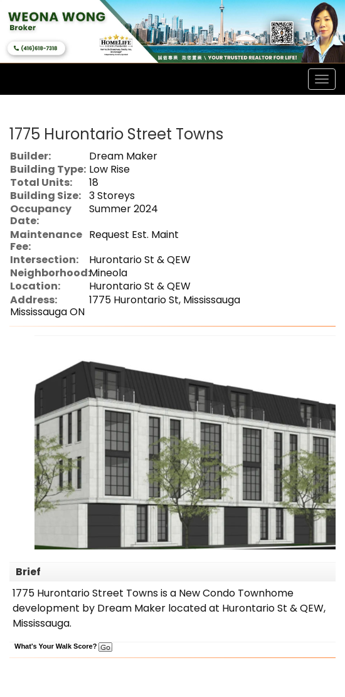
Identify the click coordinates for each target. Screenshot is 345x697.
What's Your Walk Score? (63, 646)
